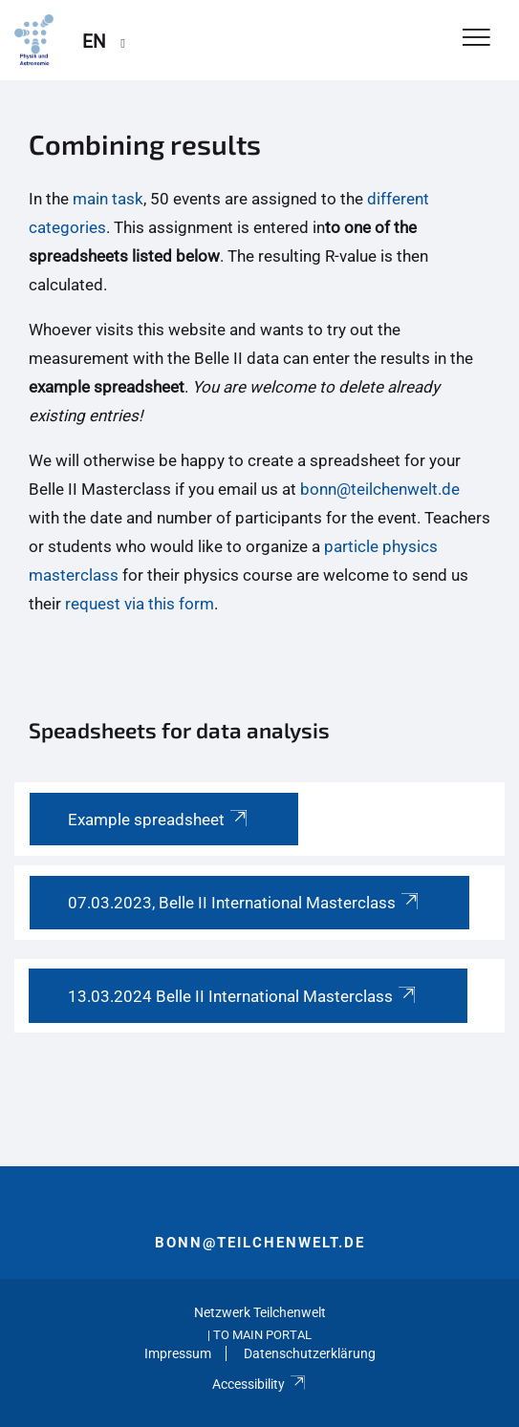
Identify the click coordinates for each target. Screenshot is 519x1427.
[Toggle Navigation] (476, 38)
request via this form (139, 603)
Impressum (177, 1353)
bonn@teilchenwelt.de (380, 489)
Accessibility (259, 1384)
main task (108, 198)
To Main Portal (262, 1335)
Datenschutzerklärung (310, 1353)
